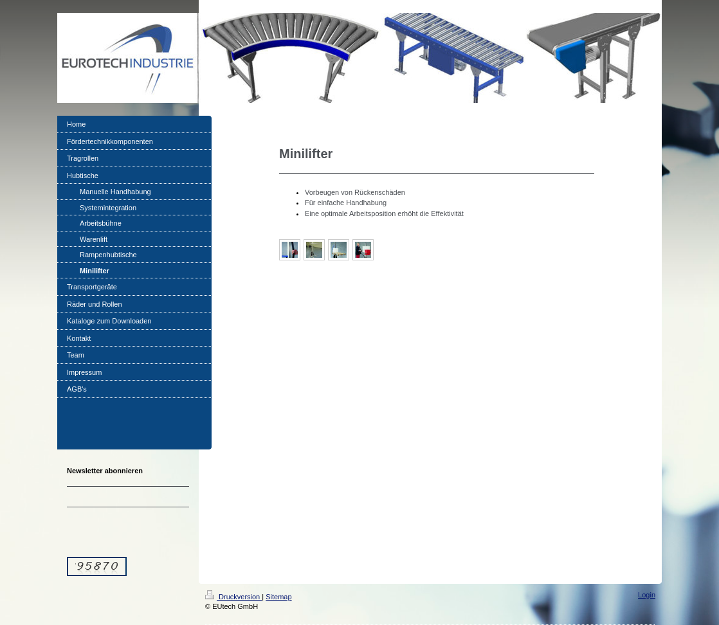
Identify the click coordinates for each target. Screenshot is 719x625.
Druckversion (233, 597)
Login (646, 595)
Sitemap (278, 597)
